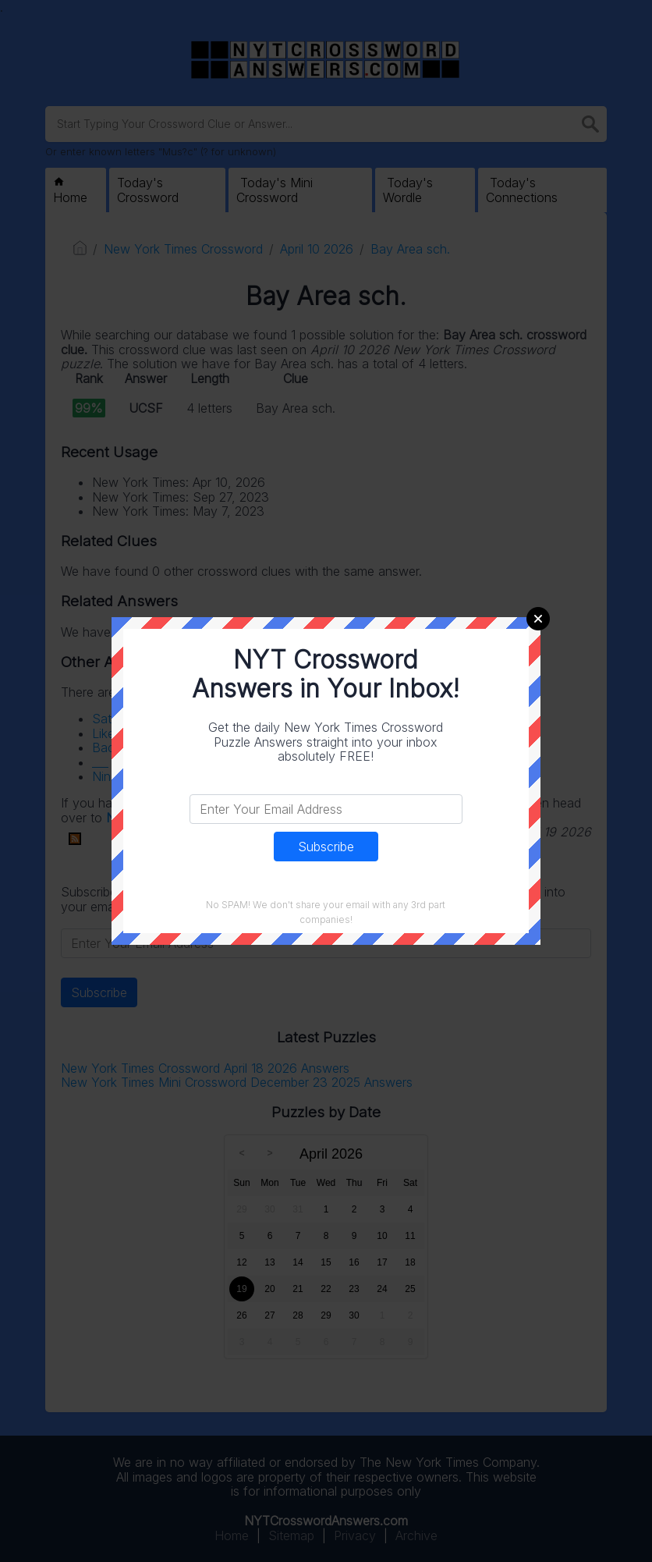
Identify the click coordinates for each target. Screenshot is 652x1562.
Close (538, 618)
